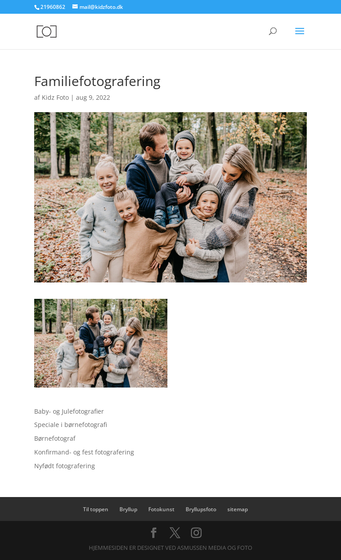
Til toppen (95, 509)
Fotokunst (161, 509)
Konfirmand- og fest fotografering (84, 452)
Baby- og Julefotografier (69, 411)
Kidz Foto (55, 97)
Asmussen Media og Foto (214, 548)
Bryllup (128, 509)
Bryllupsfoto (201, 509)
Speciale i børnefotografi (70, 424)
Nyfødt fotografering (64, 466)
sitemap (237, 509)
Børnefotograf (54, 438)
